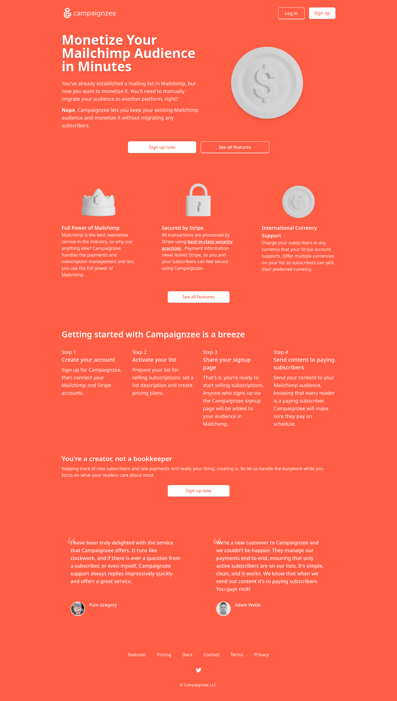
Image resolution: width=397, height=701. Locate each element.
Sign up (322, 13)
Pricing (164, 655)
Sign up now (162, 147)
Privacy (261, 655)
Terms (237, 655)
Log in (291, 13)
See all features (235, 147)
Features (137, 655)
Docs (187, 655)
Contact (212, 655)
